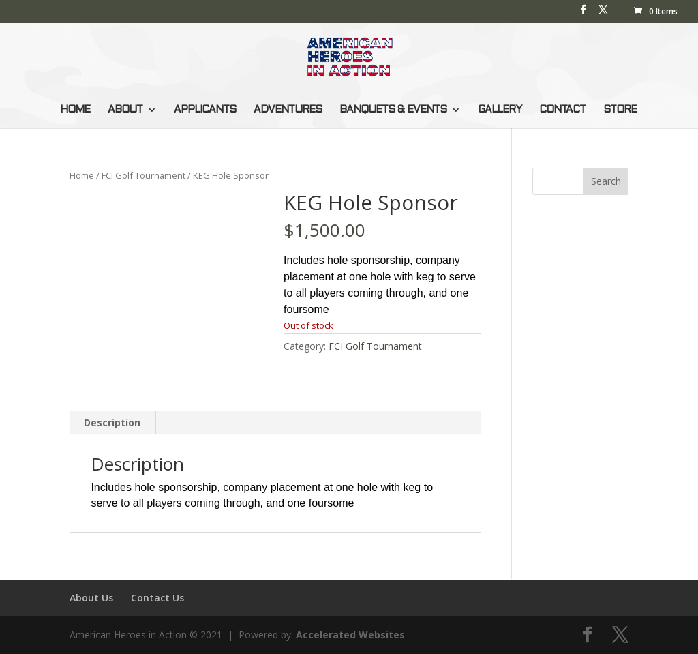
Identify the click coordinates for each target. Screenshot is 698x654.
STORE (620, 110)
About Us (91, 597)
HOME (75, 110)
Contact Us (157, 597)
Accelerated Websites (350, 634)
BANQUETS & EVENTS (392, 110)
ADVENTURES (288, 110)
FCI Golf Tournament (143, 175)
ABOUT (125, 110)
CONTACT (562, 110)
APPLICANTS (205, 110)
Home (82, 175)
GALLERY (499, 110)
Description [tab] (112, 422)
